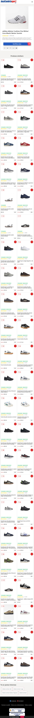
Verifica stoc (22, 43)
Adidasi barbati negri (18, 689)
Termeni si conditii (5, 705)
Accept (22, 717)
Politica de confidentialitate (17, 705)
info (15, 82)
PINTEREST (20, 701)
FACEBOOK (13, 701)
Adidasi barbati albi (6, 689)
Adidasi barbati (23, 692)
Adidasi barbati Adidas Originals (9, 692)
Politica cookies (28, 705)
